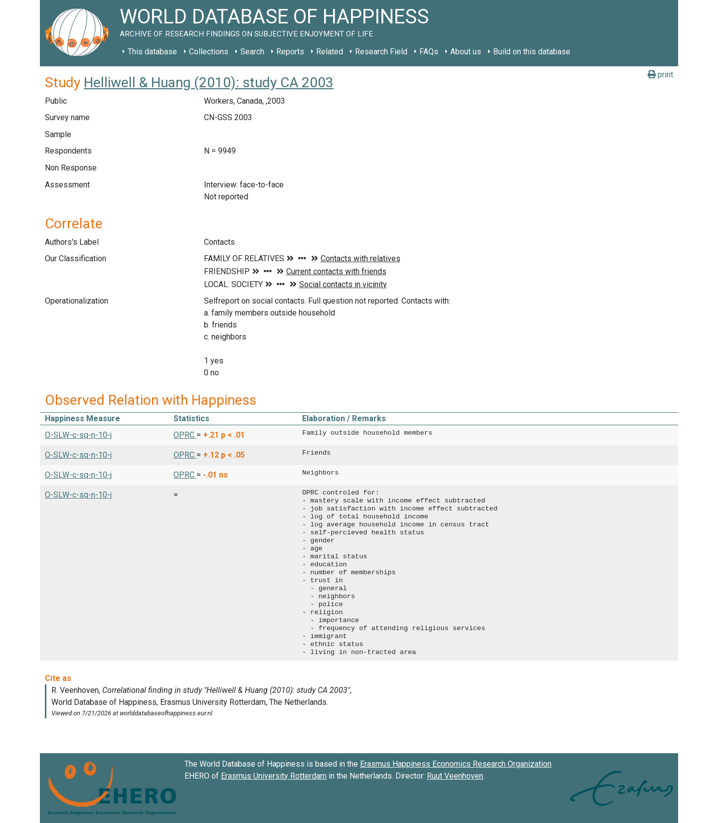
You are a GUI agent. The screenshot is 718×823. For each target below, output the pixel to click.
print (660, 74)
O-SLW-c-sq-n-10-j (78, 435)
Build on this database (531, 51)
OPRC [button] (185, 435)
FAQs (428, 51)
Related (329, 51)
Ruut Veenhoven (455, 776)
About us (465, 51)
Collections (208, 51)
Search (252, 51)
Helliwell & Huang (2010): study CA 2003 (209, 82)
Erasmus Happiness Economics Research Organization (455, 764)
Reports (290, 51)
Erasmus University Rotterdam (274, 776)
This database (152, 51)
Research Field (381, 51)
